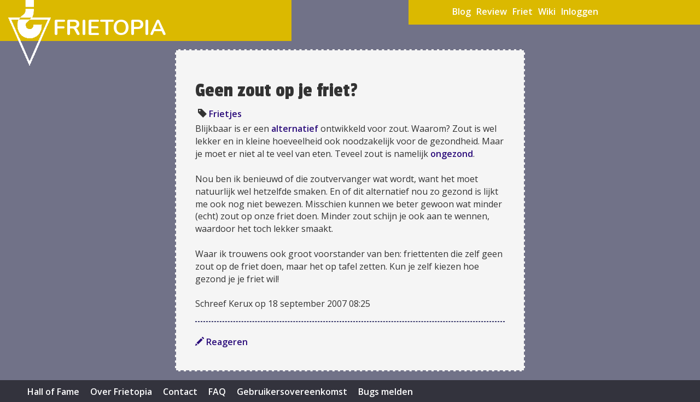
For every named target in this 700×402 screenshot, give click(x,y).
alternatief (294, 129)
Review (491, 11)
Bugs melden (385, 392)
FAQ (217, 392)
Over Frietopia (121, 392)
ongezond (451, 154)
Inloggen (579, 11)
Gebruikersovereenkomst (292, 392)
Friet (522, 11)
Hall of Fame (53, 392)
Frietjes (225, 114)
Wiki (547, 11)
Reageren (221, 342)
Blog (461, 11)
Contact (180, 392)
